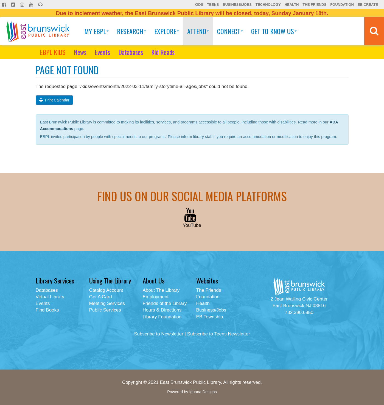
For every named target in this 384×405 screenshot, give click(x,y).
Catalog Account (106, 290)
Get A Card (100, 296)
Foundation (342, 4)
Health (292, 4)
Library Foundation (162, 316)
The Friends (314, 4)
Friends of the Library (165, 303)
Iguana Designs (203, 392)
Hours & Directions (162, 310)
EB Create (368, 4)
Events (102, 52)
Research (131, 31)
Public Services (105, 310)
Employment (156, 296)
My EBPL (96, 31)
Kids (199, 4)
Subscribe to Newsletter (158, 334)
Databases (130, 52)
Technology (268, 4)
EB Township (209, 316)
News (80, 52)
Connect (230, 31)
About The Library (161, 290)
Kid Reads (163, 52)
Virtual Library (50, 296)
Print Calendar (54, 100)
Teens (213, 4)
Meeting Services (107, 303)
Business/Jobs (237, 4)
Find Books (47, 310)
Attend (198, 31)
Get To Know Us (274, 31)
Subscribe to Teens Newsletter (218, 334)
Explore (166, 31)
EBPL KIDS (53, 52)
